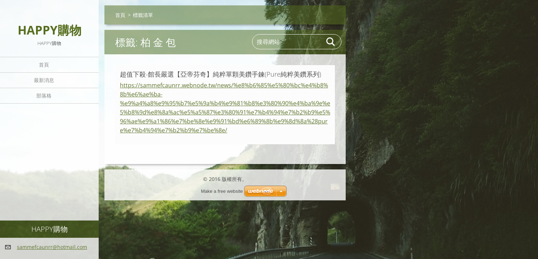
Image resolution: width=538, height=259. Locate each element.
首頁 (44, 64)
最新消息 (44, 80)
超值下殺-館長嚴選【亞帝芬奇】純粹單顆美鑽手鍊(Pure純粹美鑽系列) (220, 74)
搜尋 (331, 41)
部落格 (43, 95)
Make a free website (222, 191)
